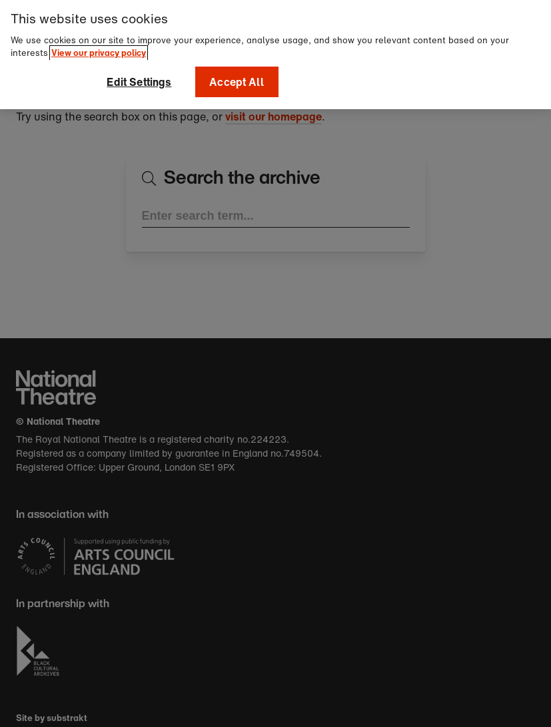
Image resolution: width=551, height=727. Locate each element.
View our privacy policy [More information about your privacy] (98, 50)
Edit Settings (139, 79)
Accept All (236, 79)
